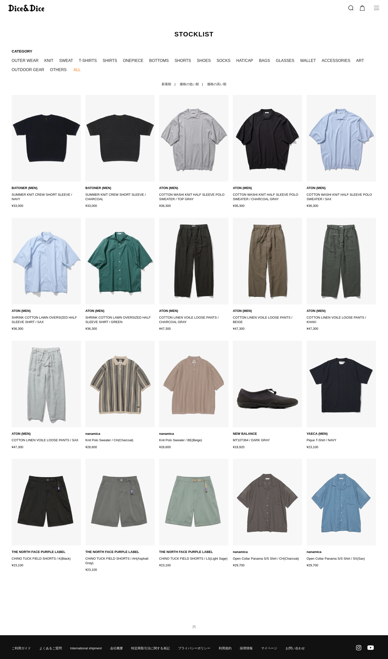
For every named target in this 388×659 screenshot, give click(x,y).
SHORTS (183, 60)
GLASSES (285, 60)
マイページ (269, 644)
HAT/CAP (244, 60)
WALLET (308, 60)
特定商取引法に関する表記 (150, 644)
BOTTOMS (159, 60)
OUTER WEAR (25, 60)
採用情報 (246, 644)
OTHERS (58, 70)
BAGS (264, 60)
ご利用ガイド (21, 644)
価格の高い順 (216, 84)
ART (360, 60)
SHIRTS (110, 60)
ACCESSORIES (336, 60)
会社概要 (116, 644)
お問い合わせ (295, 644)
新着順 (166, 84)
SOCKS (223, 60)
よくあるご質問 (50, 644)
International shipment (86, 644)
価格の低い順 (189, 84)
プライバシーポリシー (194, 644)
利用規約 (225, 644)
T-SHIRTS (88, 60)
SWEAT (66, 60)
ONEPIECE (133, 60)
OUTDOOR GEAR (28, 70)
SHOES (204, 60)
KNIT (48, 60)
